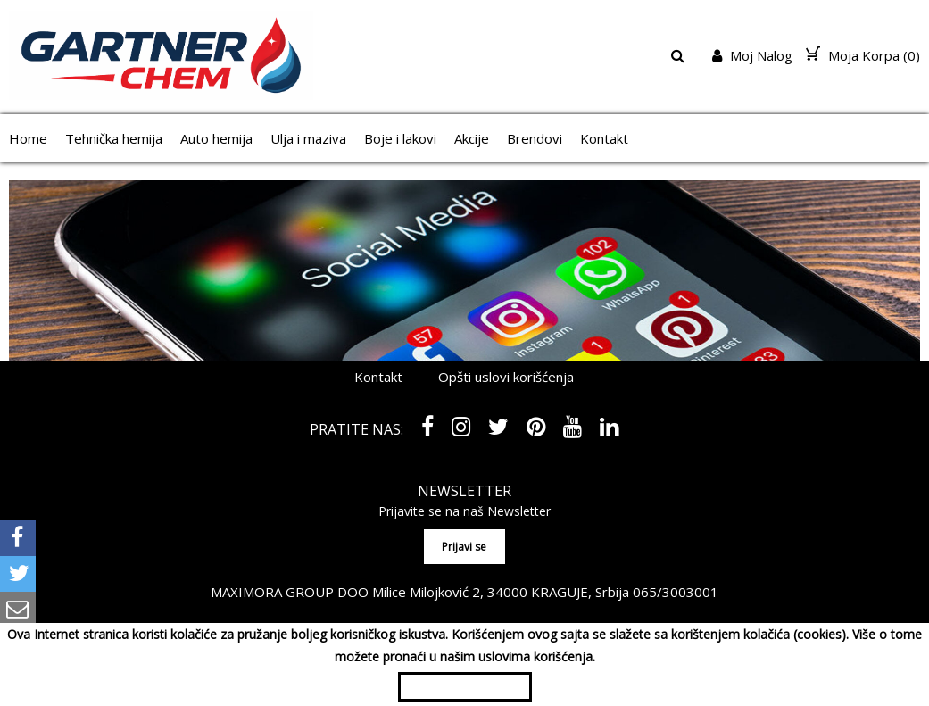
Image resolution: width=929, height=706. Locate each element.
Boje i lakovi (400, 138)
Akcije (471, 138)
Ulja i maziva (308, 138)
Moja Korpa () (863, 55)
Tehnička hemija (113, 138)
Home (28, 138)
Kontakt (604, 138)
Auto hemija (216, 138)
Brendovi (534, 138)
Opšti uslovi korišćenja (506, 377)
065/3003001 (675, 592)
